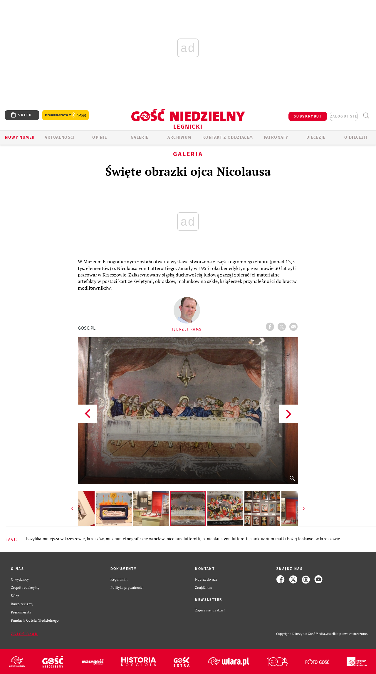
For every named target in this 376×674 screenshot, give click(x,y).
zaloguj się (343, 116)
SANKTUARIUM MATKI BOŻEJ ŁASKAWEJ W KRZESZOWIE (295, 538)
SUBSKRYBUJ (307, 116)
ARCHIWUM (179, 137)
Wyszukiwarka (365, 115)
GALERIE (140, 137)
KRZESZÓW (95, 538)
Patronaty (276, 137)
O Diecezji (355, 137)
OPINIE (99, 137)
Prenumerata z (65, 115)
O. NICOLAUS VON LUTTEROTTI (225, 538)
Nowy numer (20, 137)
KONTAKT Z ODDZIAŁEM (227, 137)
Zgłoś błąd (24, 634)
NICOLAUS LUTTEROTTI (183, 538)
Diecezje (315, 137)
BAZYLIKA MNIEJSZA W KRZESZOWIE (55, 538)
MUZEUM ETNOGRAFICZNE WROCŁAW (135, 538)
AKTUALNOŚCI (60, 137)
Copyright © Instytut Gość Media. (301, 634)
